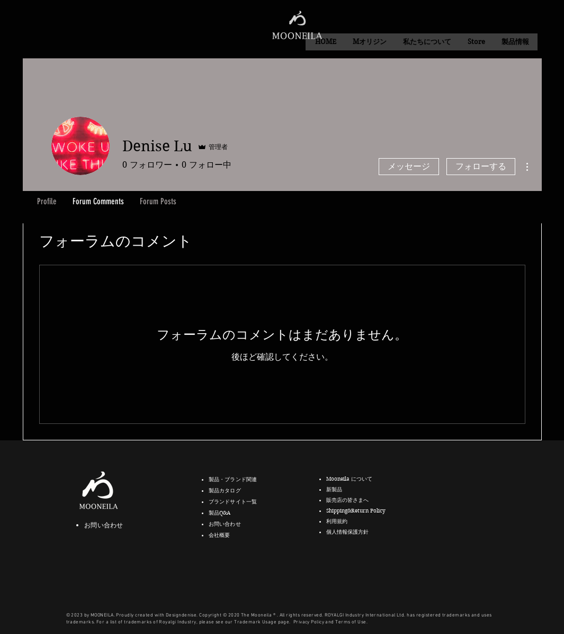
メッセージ (409, 166)
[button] (427, 41)
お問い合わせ (103, 525)
